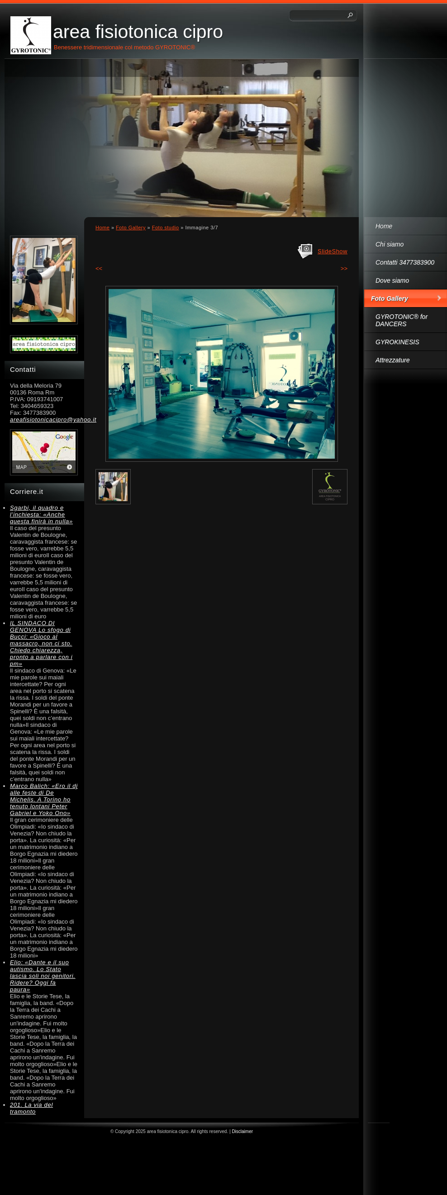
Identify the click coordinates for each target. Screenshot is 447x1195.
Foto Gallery (389, 298)
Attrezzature (392, 360)
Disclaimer (242, 1131)
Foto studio (165, 227)
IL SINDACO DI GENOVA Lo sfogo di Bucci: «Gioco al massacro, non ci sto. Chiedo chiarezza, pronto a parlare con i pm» (41, 643)
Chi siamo (390, 244)
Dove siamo (392, 280)
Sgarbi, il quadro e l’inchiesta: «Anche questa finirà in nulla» (41, 514)
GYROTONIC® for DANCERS (402, 320)
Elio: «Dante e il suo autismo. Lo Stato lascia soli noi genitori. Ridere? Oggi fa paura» (43, 976)
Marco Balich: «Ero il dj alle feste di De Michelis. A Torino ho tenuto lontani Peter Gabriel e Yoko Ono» (44, 799)
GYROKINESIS (397, 342)
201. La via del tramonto (31, 1108)
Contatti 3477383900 (405, 262)
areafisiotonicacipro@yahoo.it (44, 419)
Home (384, 226)
